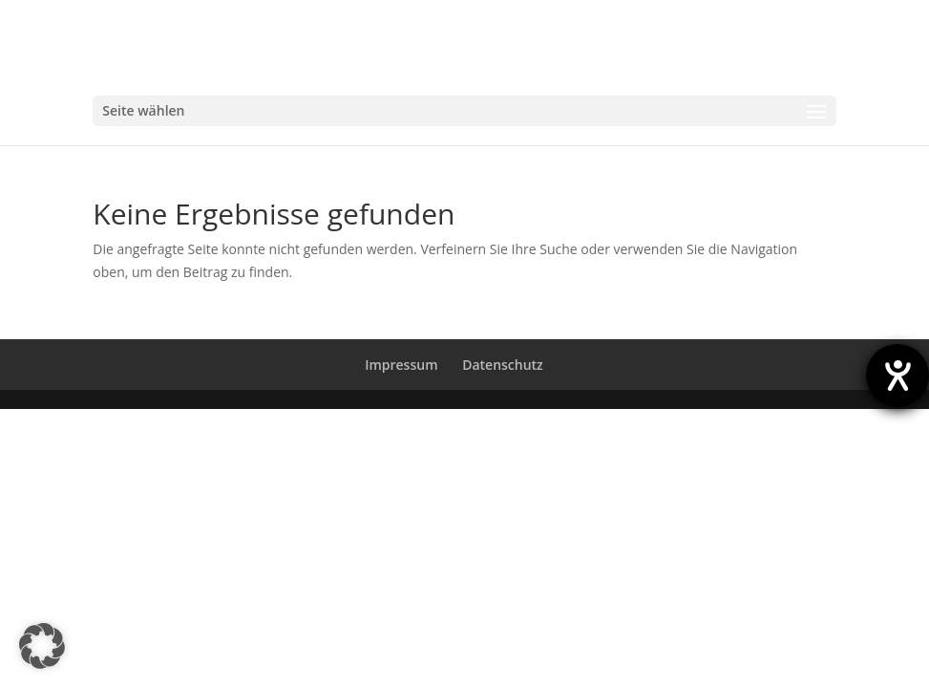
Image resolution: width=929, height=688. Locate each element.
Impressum (401, 364)
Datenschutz (502, 364)
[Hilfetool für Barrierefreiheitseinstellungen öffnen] (897, 375)
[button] (42, 646)
